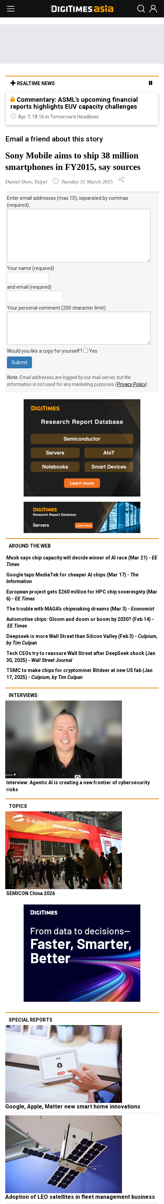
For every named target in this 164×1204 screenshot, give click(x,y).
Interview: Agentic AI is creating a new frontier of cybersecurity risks (78, 786)
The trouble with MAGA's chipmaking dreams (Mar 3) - (80, 609)
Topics (18, 806)
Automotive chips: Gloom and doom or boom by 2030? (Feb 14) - (80, 622)
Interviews (23, 695)
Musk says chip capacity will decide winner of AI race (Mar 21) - (81, 561)
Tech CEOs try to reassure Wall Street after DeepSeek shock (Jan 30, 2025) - (80, 656)
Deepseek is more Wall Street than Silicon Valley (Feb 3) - (81, 639)
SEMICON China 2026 (30, 893)
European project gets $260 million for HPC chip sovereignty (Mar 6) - (81, 595)
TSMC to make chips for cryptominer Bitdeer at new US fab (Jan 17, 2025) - (79, 673)
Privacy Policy (131, 384)
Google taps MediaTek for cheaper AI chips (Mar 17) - (72, 578)
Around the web (30, 546)
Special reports (30, 1020)
